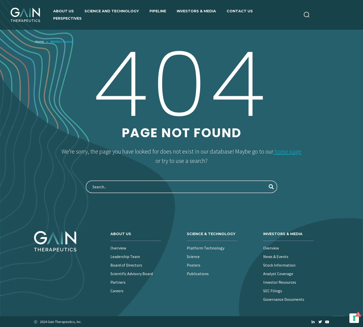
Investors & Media (196, 11)
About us (63, 11)
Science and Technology (111, 11)
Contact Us (240, 11)
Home (39, 41)
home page (287, 151)
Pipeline (157, 11)
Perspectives (67, 18)
